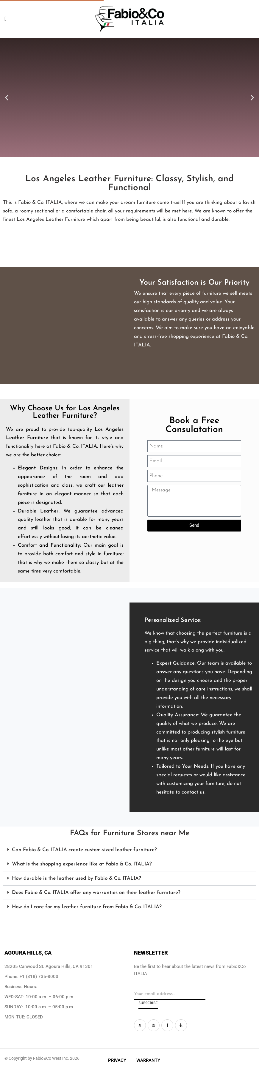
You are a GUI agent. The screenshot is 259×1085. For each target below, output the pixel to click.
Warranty (148, 1060)
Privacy (117, 1060)
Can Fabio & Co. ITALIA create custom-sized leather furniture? (84, 849)
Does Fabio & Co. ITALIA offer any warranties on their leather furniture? (96, 892)
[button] (6, 97)
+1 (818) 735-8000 (39, 976)
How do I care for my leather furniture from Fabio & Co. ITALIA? (87, 906)
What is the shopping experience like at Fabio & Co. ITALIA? (82, 864)
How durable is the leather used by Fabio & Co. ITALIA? (76, 878)
